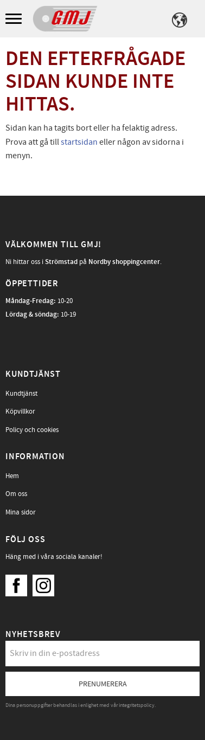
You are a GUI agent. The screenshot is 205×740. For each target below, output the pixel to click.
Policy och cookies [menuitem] (32, 430)
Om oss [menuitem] (16, 494)
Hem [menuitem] (12, 476)
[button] (14, 19)
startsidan (79, 142)
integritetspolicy (137, 705)
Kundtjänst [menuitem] (21, 393)
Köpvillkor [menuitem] (20, 411)
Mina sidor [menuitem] (20, 512)
